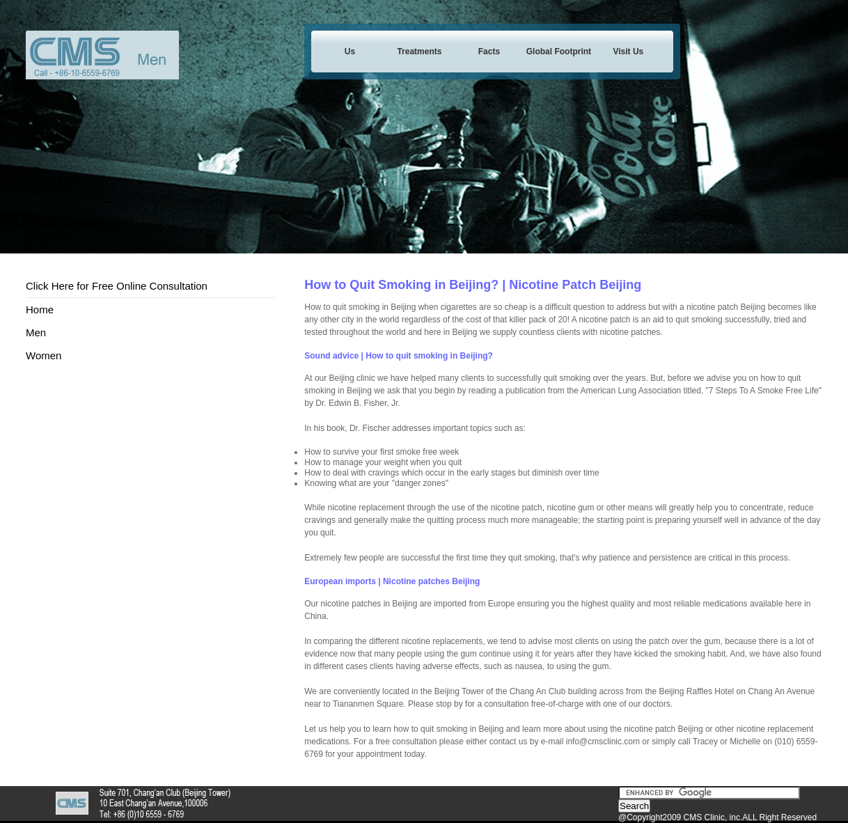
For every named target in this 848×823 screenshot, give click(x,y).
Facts (489, 51)
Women (43, 355)
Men (36, 332)
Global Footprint (558, 51)
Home (40, 309)
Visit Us (628, 51)
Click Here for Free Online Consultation (116, 286)
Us (350, 51)
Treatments (419, 51)
